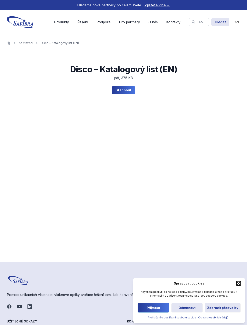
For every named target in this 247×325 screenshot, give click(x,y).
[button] (238, 283)
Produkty (61, 22)
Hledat (220, 22)
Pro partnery (129, 22)
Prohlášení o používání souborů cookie (172, 317)
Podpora (103, 22)
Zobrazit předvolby (222, 308)
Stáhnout (123, 90)
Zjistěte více (157, 5)
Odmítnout (187, 308)
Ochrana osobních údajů (213, 317)
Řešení (82, 22)
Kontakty (173, 22)
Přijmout (153, 308)
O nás (153, 22)
